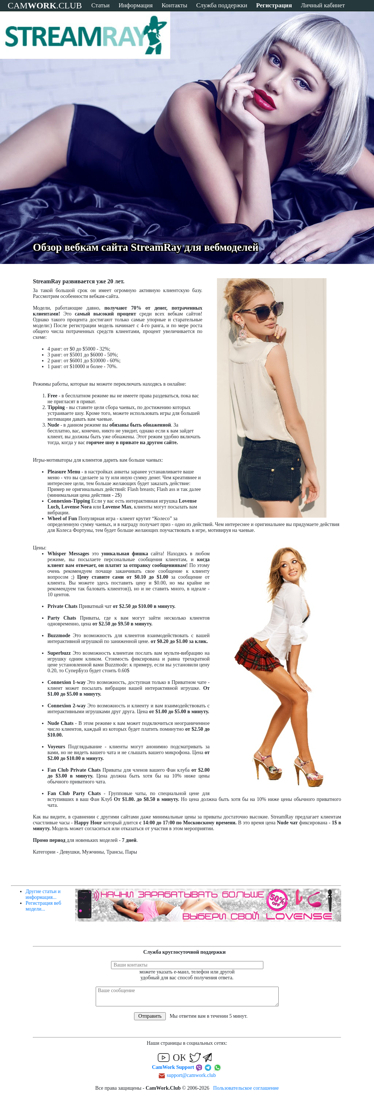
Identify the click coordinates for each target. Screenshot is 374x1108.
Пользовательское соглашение (246, 1088)
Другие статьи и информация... (43, 894)
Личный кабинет (323, 5)
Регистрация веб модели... (43, 906)
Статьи (100, 5)
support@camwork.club (191, 1075)
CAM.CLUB (45, 5)
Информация (136, 5)
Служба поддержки (221, 5)
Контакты (174, 5)
